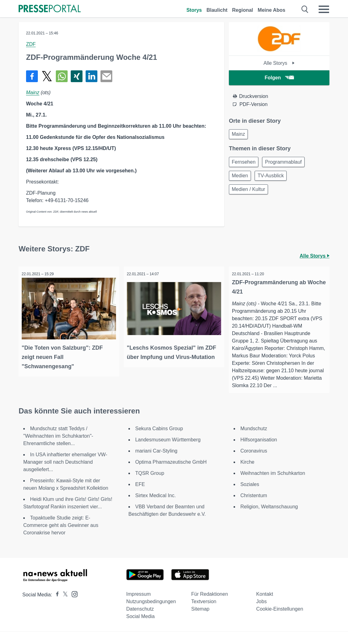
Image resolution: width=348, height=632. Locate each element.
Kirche (247, 462)
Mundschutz (253, 429)
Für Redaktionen (209, 594)
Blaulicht (217, 10)
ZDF (31, 44)
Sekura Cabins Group (159, 429)
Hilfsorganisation (258, 440)
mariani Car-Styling (156, 451)
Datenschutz (140, 609)
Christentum (253, 496)
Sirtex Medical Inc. (155, 496)
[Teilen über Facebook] (32, 76)
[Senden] (106, 76)
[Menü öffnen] (323, 9)
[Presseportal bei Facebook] (55, 595)
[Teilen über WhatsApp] (62, 76)
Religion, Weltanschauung (269, 507)
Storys (194, 10)
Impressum (138, 594)
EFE (140, 485)
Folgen (279, 77)
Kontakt (264, 594)
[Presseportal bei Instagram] (73, 594)
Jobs (261, 602)
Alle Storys (279, 63)
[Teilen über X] (47, 76)
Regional (242, 10)
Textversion (203, 602)
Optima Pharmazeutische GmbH (171, 462)
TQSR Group (149, 473)
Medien (241, 178)
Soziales (249, 485)
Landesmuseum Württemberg (168, 440)
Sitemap (200, 609)
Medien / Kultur (249, 193)
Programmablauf (286, 163)
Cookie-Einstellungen (279, 609)
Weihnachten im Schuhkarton (272, 473)
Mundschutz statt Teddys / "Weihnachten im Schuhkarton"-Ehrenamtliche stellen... (58, 436)
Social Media (140, 617)
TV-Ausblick (274, 178)
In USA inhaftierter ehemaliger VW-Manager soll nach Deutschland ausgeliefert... (65, 463)
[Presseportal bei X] (63, 595)
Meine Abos (271, 10)
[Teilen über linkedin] (91, 76)
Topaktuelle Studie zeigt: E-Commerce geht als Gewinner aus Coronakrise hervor (60, 526)
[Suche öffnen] (305, 9)
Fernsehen (245, 163)
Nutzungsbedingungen (151, 602)
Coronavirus (253, 451)
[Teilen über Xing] (77, 76)
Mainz (32, 92)
